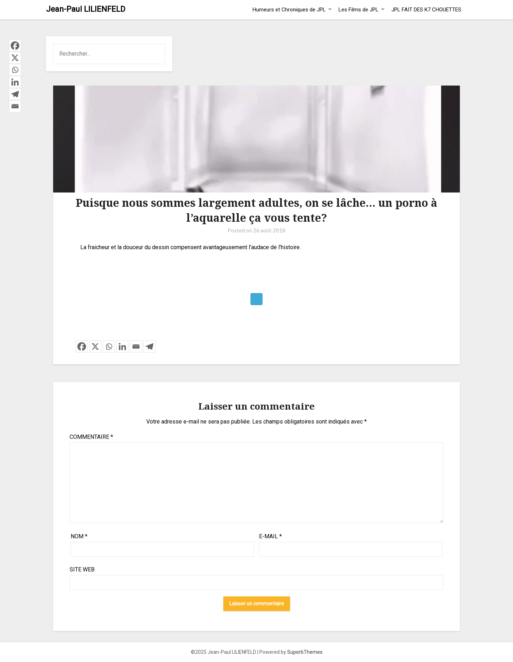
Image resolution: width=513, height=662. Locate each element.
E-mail (270, 536)
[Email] (136, 346)
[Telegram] (149, 346)
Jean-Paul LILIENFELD (85, 9)
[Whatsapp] (109, 346)
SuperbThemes (304, 652)
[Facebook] (82, 346)
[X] (95, 346)
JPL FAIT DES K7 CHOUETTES (426, 9)
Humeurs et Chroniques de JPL (289, 9)
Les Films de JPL (359, 9)
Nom (79, 536)
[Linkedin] (122, 346)
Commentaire (91, 436)
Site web (82, 569)
